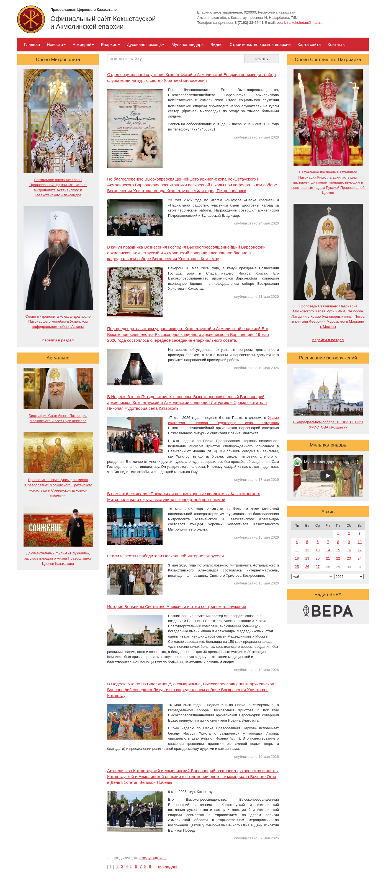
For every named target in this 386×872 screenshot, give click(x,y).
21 (328, 558)
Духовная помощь (145, 44)
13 (318, 550)
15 (338, 550)
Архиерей (83, 44)
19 (307, 558)
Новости (56, 44)
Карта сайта (309, 44)
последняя (168, 866)
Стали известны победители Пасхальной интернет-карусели (165, 556)
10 (359, 542)
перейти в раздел (58, 340)
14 (328, 550)
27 (318, 567)
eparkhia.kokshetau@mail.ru (299, 22)
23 (349, 558)
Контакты (337, 44)
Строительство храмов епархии (260, 44)
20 (318, 558)
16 (349, 550)
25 (297, 567)
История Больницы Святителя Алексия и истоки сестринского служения (176, 606)
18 (297, 558)
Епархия (110, 44)
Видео (216, 44)
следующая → (153, 857)
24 (359, 558)
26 (307, 567)
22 (338, 558)
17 (359, 550)
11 (297, 550)
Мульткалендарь (187, 44)
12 (307, 550)
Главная (32, 44)
